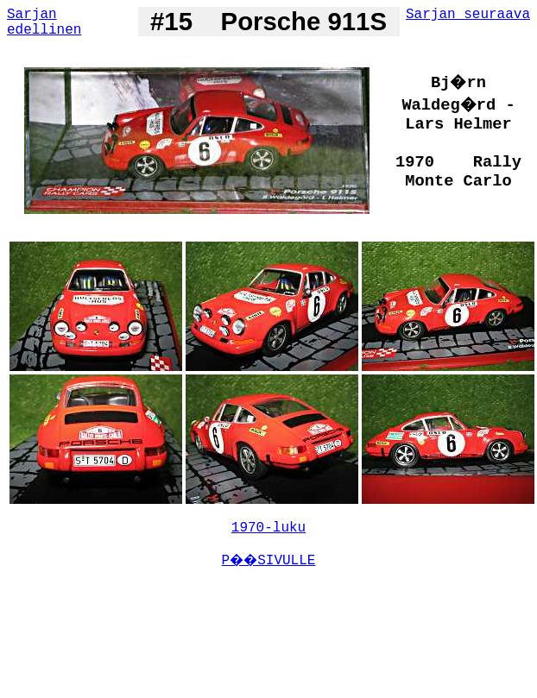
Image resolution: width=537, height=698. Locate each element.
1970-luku (268, 528)
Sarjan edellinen (44, 22)
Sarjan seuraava (468, 14)
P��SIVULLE (269, 561)
